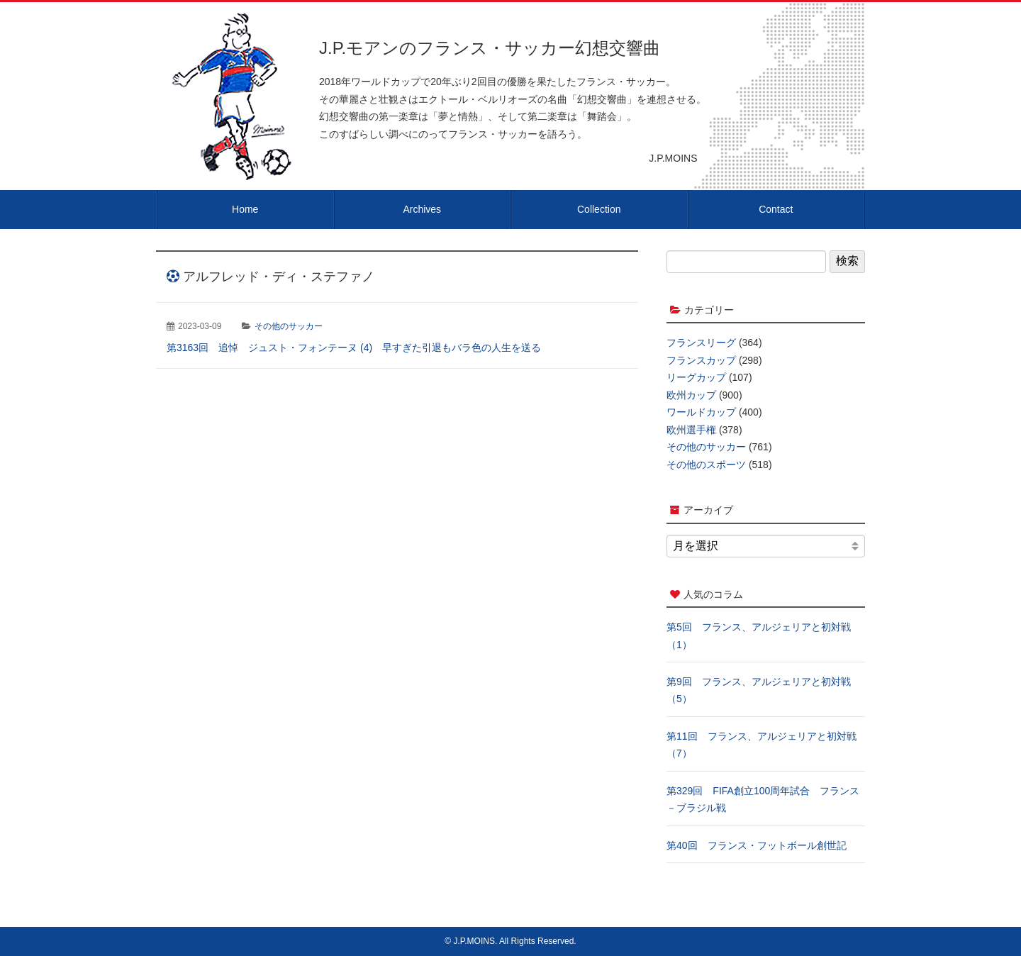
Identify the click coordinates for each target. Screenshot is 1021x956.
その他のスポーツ (706, 464)
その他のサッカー (289, 326)
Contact (776, 209)
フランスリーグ (701, 342)
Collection (598, 209)
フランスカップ (701, 360)
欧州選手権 (691, 429)
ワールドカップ (701, 412)
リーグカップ (696, 377)
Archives (422, 209)
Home (245, 209)
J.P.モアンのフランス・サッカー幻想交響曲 (489, 47)
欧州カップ (691, 395)
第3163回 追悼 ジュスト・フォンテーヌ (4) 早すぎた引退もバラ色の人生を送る (354, 347)
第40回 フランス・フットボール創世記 (756, 845)
